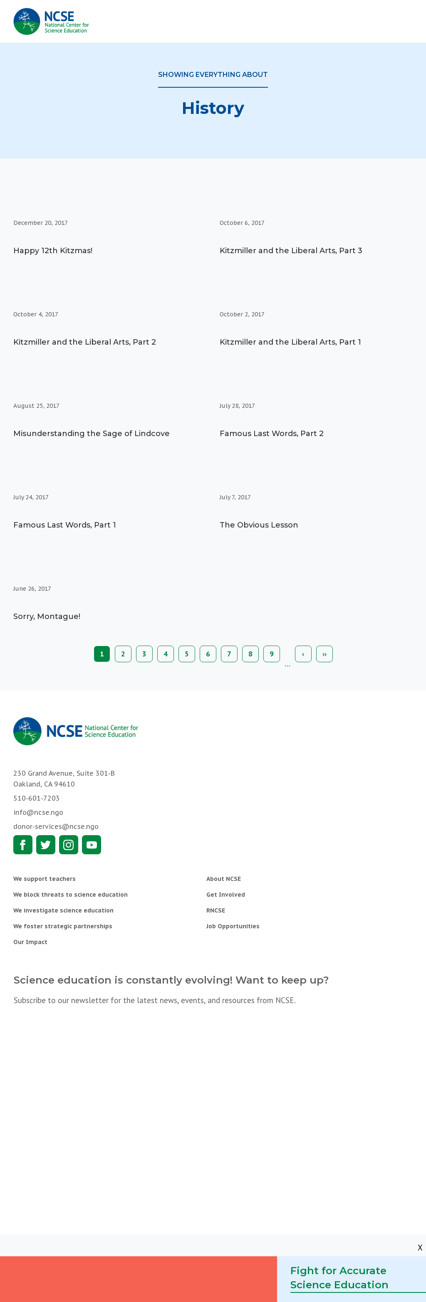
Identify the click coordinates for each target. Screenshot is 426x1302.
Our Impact (30, 942)
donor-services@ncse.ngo (56, 826)
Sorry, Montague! (46, 616)
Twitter (45, 844)
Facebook (22, 844)
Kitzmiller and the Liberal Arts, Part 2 (84, 342)
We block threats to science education (70, 894)
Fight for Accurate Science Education (339, 1278)
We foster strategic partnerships (62, 926)
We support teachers (44, 879)
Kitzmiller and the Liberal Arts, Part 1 (290, 342)
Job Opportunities (233, 926)
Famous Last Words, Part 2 (272, 433)
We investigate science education (63, 910)
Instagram (68, 844)
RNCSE (215, 910)
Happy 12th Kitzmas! (52, 250)
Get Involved (225, 894)
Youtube (91, 844)
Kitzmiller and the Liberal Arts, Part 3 (291, 250)
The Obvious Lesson (259, 525)
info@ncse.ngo (38, 812)
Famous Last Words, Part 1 (64, 525)
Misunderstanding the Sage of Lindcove (91, 433)
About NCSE (223, 879)
